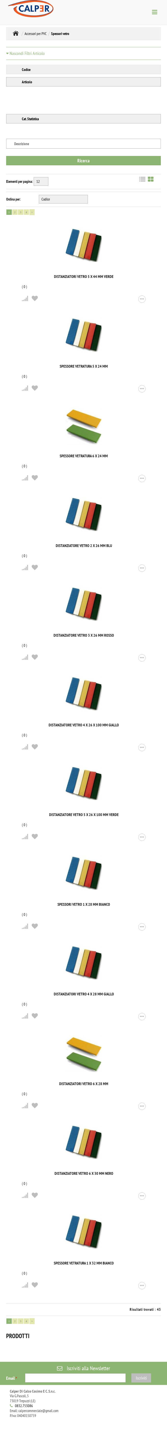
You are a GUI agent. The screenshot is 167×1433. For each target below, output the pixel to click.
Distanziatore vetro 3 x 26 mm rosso (84, 635)
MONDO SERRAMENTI (15, 33)
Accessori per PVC (36, 33)
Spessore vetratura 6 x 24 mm (84, 455)
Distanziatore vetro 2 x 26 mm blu (84, 545)
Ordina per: (13, 199)
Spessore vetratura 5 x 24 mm (84, 366)
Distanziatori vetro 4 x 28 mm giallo (84, 993)
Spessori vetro (60, 33)
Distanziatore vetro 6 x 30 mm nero (84, 1173)
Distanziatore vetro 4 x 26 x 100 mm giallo (84, 724)
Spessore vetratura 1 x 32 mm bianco (84, 1263)
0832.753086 (24, 1405)
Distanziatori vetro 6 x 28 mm (83, 1083)
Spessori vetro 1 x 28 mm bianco (83, 904)
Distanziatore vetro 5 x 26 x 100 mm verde (84, 814)
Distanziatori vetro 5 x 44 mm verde (83, 276)
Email (11, 1378)
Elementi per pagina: (19, 181)
